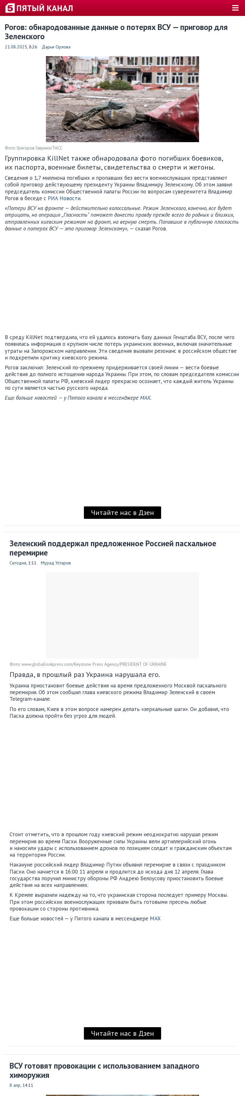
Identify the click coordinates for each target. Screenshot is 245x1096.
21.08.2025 (16, 47)
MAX (145, 397)
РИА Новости (64, 198)
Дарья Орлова (56, 47)
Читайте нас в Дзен (122, 512)
